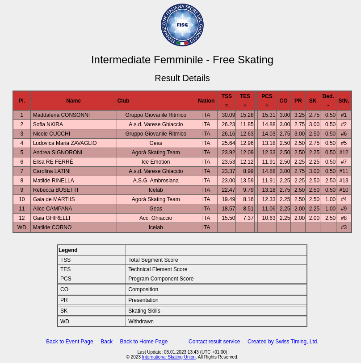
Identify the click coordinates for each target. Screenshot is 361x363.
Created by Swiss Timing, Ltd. (283, 341)
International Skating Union (169, 357)
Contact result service (214, 341)
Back (107, 341)
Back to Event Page (69, 341)
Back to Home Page (144, 341)
